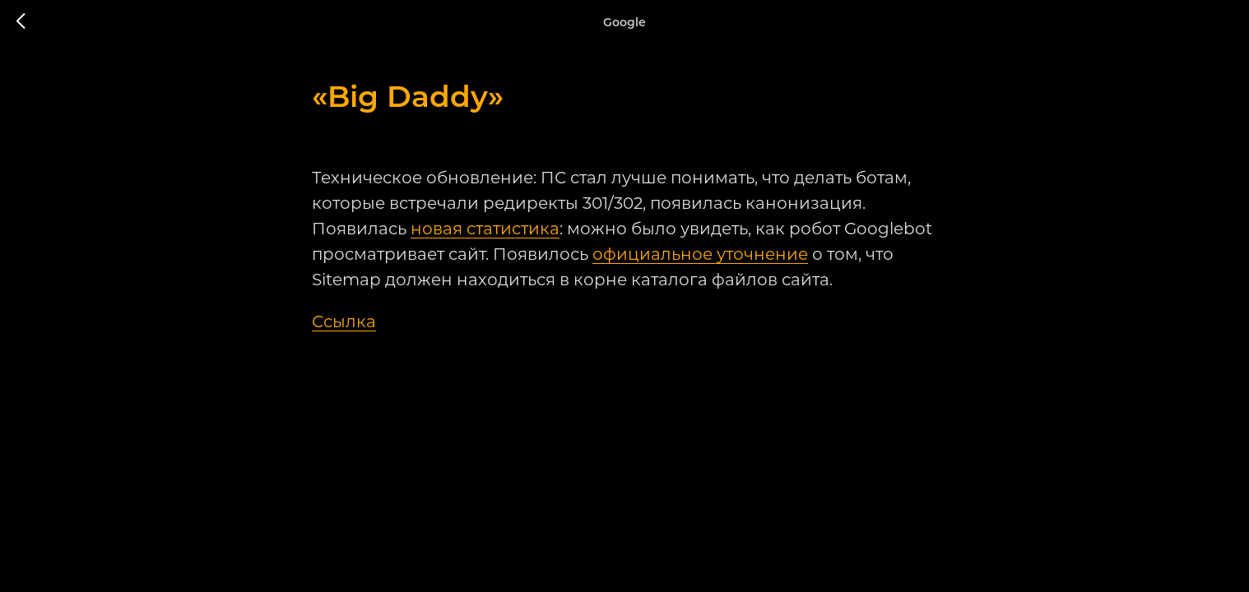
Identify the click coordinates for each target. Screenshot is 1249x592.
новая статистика (485, 228)
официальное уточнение (700, 254)
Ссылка (344, 321)
